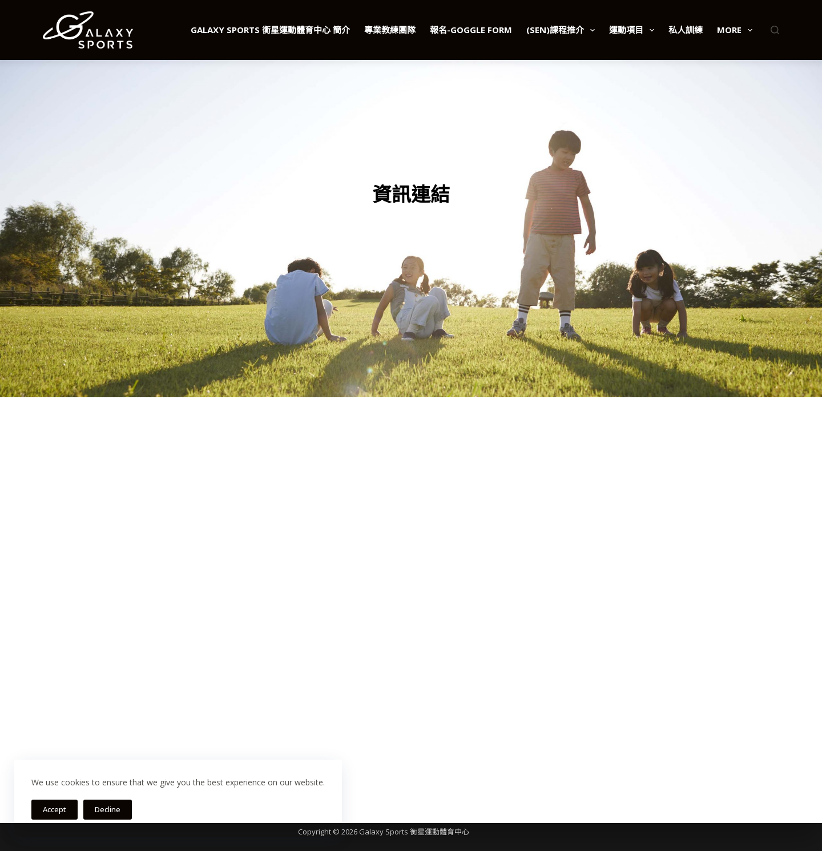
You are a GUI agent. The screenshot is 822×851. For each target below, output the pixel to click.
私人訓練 (685, 29)
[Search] (775, 30)
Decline (107, 809)
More (737, 30)
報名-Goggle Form (471, 29)
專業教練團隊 (390, 29)
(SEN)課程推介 (562, 30)
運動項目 (634, 30)
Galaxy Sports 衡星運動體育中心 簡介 (270, 29)
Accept (54, 809)
